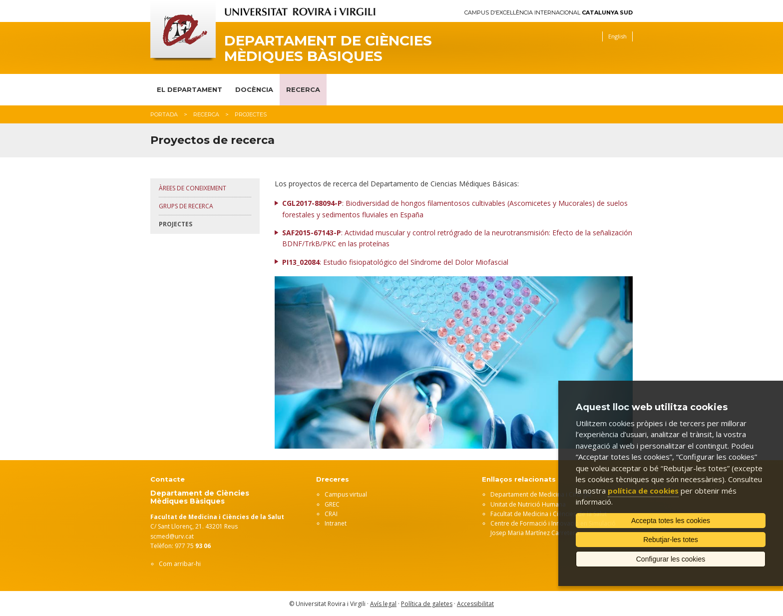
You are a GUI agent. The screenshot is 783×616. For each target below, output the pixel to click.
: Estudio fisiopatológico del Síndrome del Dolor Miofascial (395, 262)
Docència (254, 89)
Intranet (336, 523)
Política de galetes (426, 604)
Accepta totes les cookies (670, 521)
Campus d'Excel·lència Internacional (548, 12)
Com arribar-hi (180, 564)
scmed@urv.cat (172, 536)
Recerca (303, 89)
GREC (332, 504)
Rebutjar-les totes (670, 540)
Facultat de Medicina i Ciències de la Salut (548, 514)
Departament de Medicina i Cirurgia (540, 494)
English (617, 36)
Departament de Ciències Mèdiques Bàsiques (328, 48)
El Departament (189, 89)
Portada (164, 114)
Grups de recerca (186, 206)
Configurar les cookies (671, 559)
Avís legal (383, 604)
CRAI (331, 514)
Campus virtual (346, 494)
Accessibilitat (475, 604)
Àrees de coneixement (192, 188)
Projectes (175, 224)
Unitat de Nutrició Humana (528, 504)
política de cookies (643, 491)
